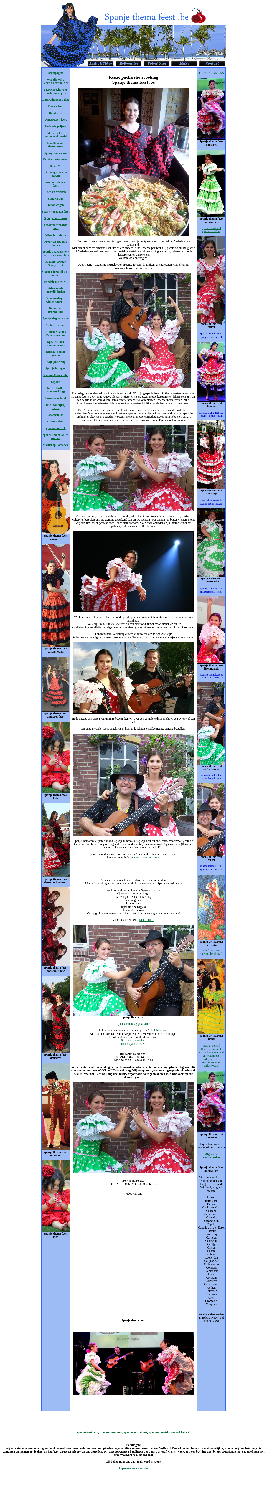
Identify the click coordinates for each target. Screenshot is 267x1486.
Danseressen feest (55, 119)
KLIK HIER (146, 920)
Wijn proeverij (55, 361)
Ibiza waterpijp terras (55, 406)
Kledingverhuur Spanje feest (55, 263)
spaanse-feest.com (111, 1432)
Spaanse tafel (55, 341)
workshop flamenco (55, 444)
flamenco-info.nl (211, 1049)
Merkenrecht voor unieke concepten (55, 91)
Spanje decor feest (55, 218)
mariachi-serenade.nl (211, 1052)
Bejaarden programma (55, 310)
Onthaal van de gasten (55, 353)
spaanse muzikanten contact (55, 436)
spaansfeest (55, 414)
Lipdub (55, 381)
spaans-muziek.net (135, 1432)
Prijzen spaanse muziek (133, 1043)
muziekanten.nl (211, 1062)
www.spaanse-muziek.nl (145, 857)
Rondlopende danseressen (55, 144)
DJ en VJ (56, 166)
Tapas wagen (55, 205)
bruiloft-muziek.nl (211, 950)
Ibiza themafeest (55, 398)
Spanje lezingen (55, 368)
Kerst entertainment (55, 159)
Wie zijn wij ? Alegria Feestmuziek (56, 81)
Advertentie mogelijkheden (55, 290)
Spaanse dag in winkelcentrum (55, 300)
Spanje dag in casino (56, 318)
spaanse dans (55, 421)
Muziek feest (56, 106)
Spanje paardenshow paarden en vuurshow (55, 253)
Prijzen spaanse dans (133, 1040)
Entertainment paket (55, 99)
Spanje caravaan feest (55, 211)
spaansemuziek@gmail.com (133, 1023)
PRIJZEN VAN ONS (211, 73)
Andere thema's (56, 325)
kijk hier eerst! (159, 1030)
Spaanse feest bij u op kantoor (55, 273)
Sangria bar (55, 198)
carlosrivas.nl (211, 1065)
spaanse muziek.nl (211, 228)
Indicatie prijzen (55, 126)
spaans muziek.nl (211, 231)
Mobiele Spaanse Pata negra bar (55, 333)
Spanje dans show (55, 153)
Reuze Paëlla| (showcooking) (56, 390)
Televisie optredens (55, 281)
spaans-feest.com (87, 1432)
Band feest (55, 113)
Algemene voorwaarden (211, 1156)
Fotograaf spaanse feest (55, 226)
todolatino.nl (183, 1432)
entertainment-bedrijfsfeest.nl (211, 1057)
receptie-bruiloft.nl (211, 953)
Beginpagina (55, 73)
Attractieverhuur (55, 235)
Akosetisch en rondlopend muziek (55, 134)
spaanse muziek (55, 428)
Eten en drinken (55, 192)
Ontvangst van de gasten (55, 174)
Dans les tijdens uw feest (55, 184)
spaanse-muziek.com (161, 1432)
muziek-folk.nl (211, 1045)
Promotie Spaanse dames (55, 243)
